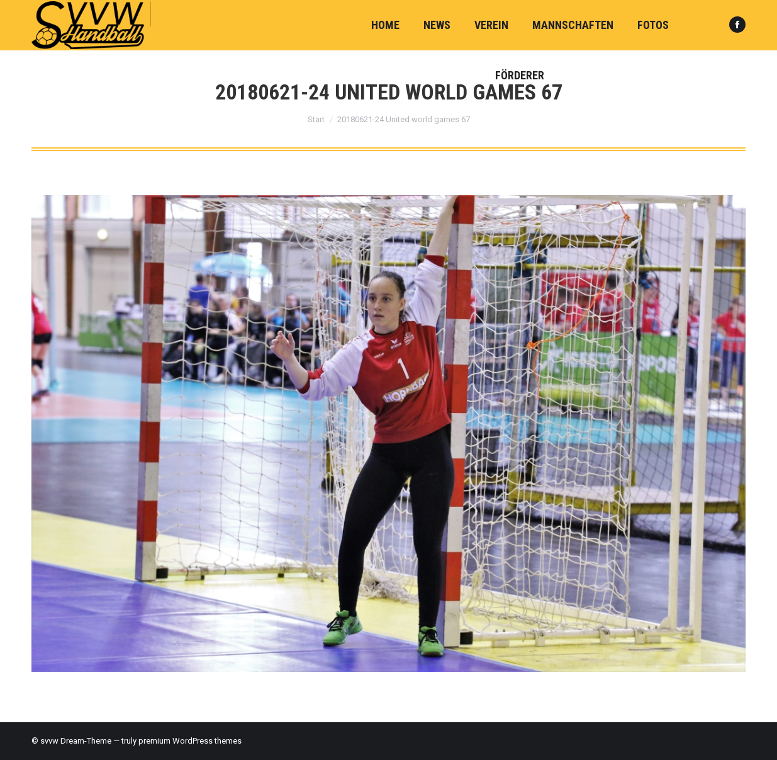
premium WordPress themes (190, 741)
